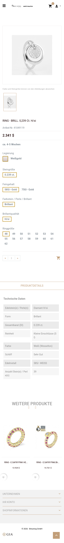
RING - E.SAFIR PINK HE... (16, 462)
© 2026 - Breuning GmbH (32, 529)
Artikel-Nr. (8, 127)
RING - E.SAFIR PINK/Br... (47, 462)
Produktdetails (32, 285)
